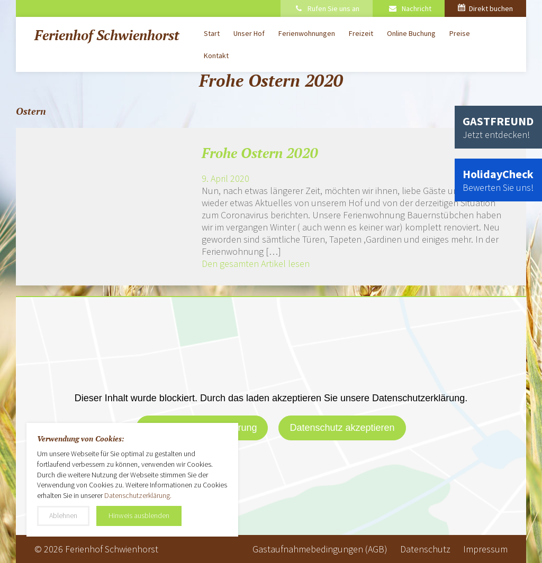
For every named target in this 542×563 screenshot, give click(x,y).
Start (212, 33)
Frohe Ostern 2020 (260, 153)
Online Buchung (411, 33)
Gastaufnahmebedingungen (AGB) (319, 549)
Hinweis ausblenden (139, 515)
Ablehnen (63, 515)
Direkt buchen (485, 8)
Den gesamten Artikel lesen (256, 263)
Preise (459, 33)
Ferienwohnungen (306, 33)
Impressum (485, 549)
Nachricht (409, 8)
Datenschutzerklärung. (137, 495)
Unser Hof (249, 33)
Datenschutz (425, 549)
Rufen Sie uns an (327, 8)
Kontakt (216, 55)
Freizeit (361, 33)
